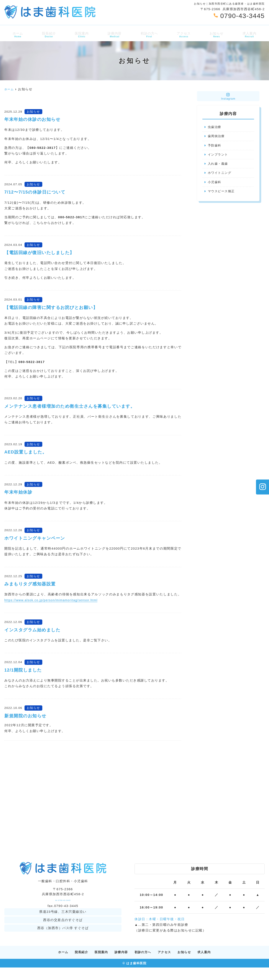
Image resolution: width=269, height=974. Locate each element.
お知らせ (217, 34)
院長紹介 (48, 34)
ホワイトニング (220, 174)
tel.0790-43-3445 (62, 903)
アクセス (184, 34)
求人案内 (250, 34)
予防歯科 (215, 146)
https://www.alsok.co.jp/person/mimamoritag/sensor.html (53, 600)
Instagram (228, 96)
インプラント (218, 155)
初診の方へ (149, 34)
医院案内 (81, 34)
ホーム (17, 34)
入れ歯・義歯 (218, 165)
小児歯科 (215, 184)
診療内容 (114, 34)
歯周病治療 (217, 136)
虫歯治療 (215, 127)
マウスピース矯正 (222, 193)
